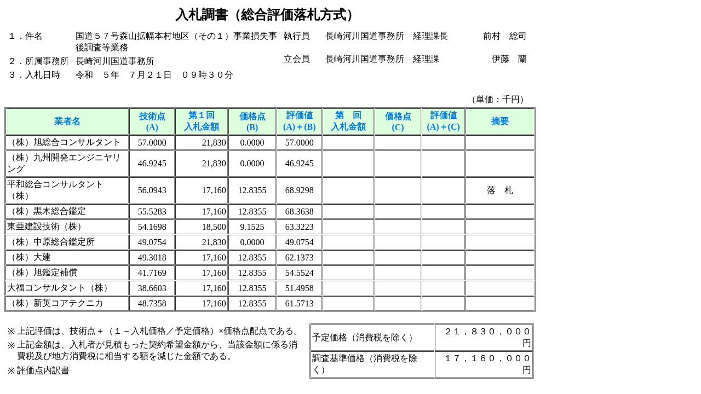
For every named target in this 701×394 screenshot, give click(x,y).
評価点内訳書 (43, 370)
